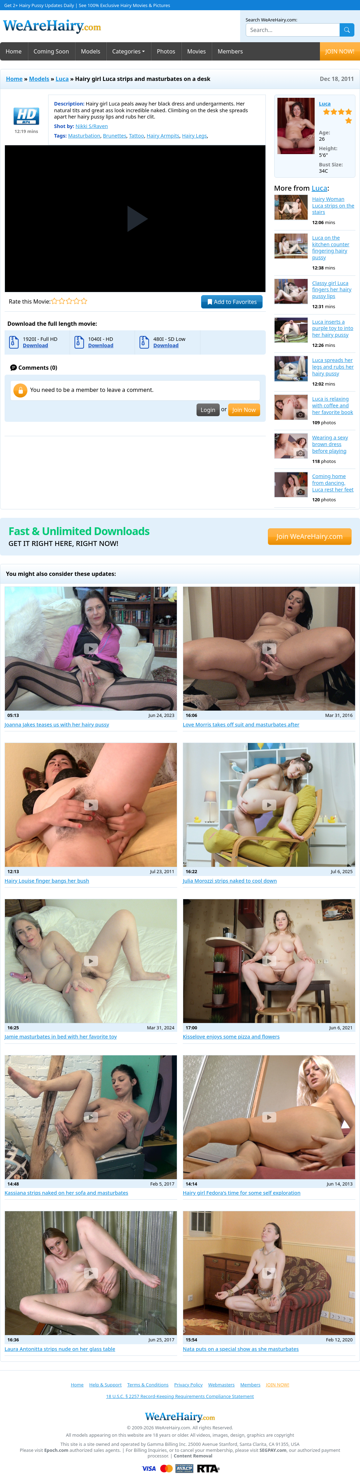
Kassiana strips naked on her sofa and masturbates (66, 1192)
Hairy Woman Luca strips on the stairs (333, 205)
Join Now (244, 410)
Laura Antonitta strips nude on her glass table (60, 1349)
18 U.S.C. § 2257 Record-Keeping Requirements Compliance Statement (180, 1396)
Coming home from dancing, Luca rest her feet (333, 483)
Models (90, 51)
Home (14, 51)
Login (208, 410)
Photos (166, 51)
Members (230, 51)
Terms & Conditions (147, 1384)
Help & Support (105, 1384)
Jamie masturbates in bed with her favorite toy (61, 1036)
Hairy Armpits (163, 135)
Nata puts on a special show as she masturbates (241, 1349)
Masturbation (84, 135)
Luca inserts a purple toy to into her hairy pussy (332, 328)
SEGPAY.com (273, 1450)
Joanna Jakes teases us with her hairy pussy (57, 724)
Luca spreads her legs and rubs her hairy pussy (333, 366)
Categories (126, 51)
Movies (196, 51)
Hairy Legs (194, 135)
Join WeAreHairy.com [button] (310, 536)
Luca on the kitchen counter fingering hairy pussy (330, 248)
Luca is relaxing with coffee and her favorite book (332, 405)
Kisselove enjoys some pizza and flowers (231, 1036)
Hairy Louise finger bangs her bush (47, 880)
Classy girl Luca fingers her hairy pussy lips (332, 289)
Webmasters (221, 1384)
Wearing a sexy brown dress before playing (330, 444)
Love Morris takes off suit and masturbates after (241, 724)
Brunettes (115, 135)
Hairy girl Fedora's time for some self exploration (242, 1192)
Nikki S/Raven (92, 126)
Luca (62, 79)
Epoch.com (56, 1450)
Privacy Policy (188, 1384)
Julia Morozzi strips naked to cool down (230, 880)
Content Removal (193, 1456)
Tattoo (136, 135)
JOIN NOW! (340, 51)
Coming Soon (51, 51)
